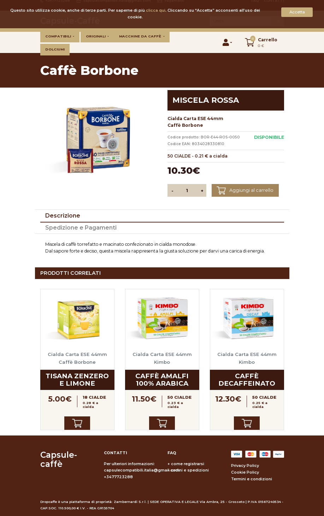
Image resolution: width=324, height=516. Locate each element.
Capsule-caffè (58, 459)
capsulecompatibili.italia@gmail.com (141, 470)
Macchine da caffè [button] (140, 36)
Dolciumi (55, 49)
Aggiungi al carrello (245, 190)
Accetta (297, 12)
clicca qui (155, 10)
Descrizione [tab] (62, 215)
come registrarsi (187, 464)
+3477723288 (118, 477)
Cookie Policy (245, 472)
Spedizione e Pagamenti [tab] (81, 227)
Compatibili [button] (58, 36)
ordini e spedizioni (190, 470)
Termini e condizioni (251, 479)
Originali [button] (96, 36)
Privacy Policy (245, 465)
